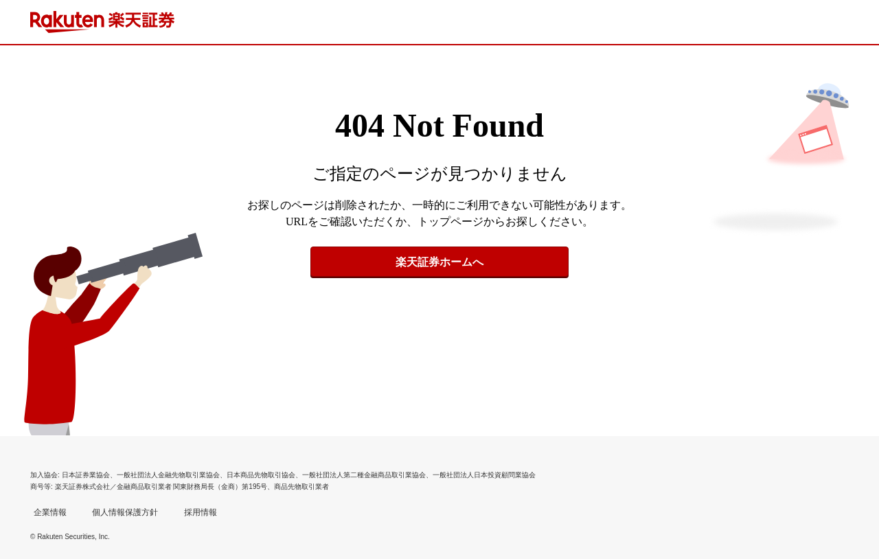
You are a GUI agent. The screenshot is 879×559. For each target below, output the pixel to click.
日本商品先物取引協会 (261, 475)
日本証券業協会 (86, 475)
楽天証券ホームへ (439, 262)
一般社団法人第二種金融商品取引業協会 (364, 475)
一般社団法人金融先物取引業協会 (168, 475)
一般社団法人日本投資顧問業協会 (484, 475)
